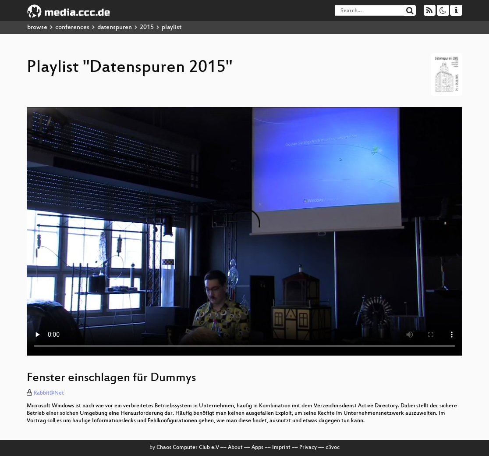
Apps (257, 448)
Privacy (308, 448)
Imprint (281, 448)
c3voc (333, 448)
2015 (147, 27)
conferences (72, 27)
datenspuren (114, 27)
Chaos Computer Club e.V (187, 448)
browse (37, 27)
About (235, 448)
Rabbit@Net (49, 393)
